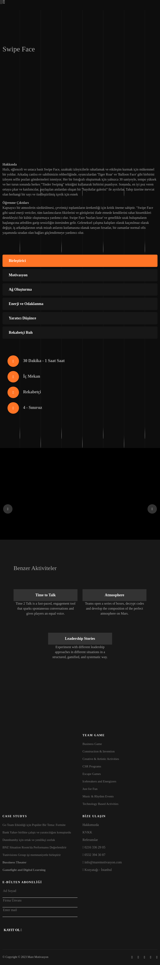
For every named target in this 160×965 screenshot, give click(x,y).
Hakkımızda (90, 825)
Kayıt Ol (13, 930)
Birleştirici (17, 261)
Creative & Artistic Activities (100, 759)
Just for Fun (90, 789)
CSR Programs (91, 766)
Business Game (92, 744)
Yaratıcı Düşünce (22, 318)
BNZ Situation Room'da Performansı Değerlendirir (34, 847)
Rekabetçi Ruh (21, 332)
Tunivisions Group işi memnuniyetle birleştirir (31, 855)
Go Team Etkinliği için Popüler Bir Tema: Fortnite (34, 825)
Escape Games (91, 774)
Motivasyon (18, 275)
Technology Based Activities (100, 804)
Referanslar (90, 840)
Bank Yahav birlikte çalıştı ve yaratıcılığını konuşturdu (36, 832)
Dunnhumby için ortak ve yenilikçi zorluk (28, 840)
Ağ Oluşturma (20, 289)
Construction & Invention (98, 751)
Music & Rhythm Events (98, 796)
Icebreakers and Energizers (99, 781)
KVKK (87, 832)
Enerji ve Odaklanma (26, 304)
